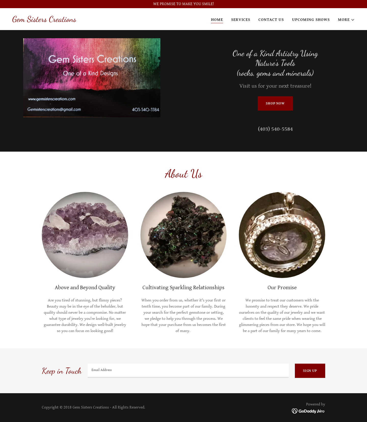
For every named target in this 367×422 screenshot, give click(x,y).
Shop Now (275, 103)
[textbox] (188, 371)
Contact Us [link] (271, 19)
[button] (346, 20)
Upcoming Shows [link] (311, 19)
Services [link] (240, 19)
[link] (44, 20)
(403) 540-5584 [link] (275, 129)
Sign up (310, 371)
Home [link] (217, 19)
